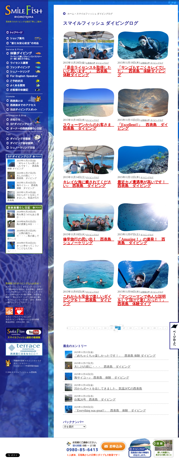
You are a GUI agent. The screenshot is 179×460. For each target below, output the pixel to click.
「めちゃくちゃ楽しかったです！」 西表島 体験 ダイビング (115, 355)
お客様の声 (90, 63)
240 (142, 328)
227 (124, 328)
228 (130, 328)
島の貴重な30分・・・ (28, 224)
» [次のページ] (165, 328)
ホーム (70, 13)
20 (88, 328)
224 (105, 328)
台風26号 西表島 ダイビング (95, 399)
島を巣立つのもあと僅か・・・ (28, 215)
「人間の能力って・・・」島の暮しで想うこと (23, 236)
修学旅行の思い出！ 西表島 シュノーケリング (89, 241)
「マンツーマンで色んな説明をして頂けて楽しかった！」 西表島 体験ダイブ (143, 300)
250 (148, 328)
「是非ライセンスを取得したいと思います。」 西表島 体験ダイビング (87, 71)
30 (94, 328)
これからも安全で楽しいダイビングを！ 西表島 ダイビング (87, 300)
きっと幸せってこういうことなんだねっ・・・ (23, 248)
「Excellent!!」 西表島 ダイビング (142, 126)
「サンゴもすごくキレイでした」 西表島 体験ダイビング (141, 71)
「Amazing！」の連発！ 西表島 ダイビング (141, 241)
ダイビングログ (102, 63)
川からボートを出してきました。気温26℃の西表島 (108, 388)
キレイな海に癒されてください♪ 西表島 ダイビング (87, 184)
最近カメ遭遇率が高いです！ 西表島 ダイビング (143, 184)
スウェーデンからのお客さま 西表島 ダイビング (89, 126)
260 (154, 328)
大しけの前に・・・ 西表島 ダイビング (102, 366)
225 (111, 328)
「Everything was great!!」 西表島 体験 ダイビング (110, 410)
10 (83, 328)
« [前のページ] (72, 328)
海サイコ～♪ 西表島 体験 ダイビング (101, 377)
